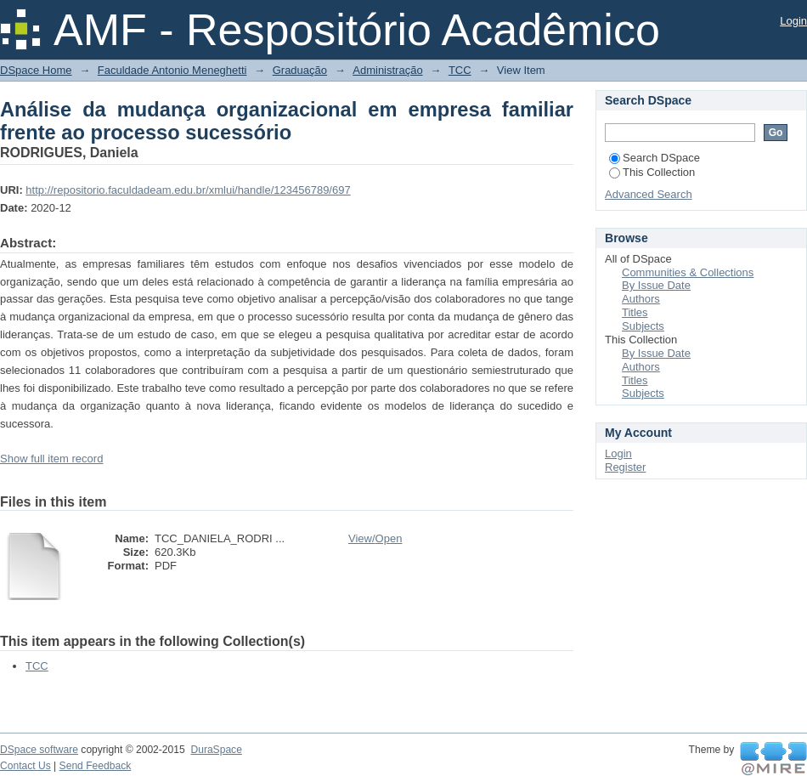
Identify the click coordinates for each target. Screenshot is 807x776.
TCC (460, 70)
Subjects (643, 326)
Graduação (300, 70)
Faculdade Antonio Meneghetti (172, 70)
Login (793, 20)
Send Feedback (95, 766)
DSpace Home (36, 70)
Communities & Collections (687, 272)
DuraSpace (215, 750)
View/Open (375, 538)
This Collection (652, 172)
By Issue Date (656, 285)
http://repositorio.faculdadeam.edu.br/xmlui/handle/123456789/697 (187, 190)
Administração (387, 70)
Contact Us (25, 766)
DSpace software (39, 750)
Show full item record (51, 458)
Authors (641, 298)
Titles (635, 312)
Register (625, 467)
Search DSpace (654, 157)
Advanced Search (648, 194)
